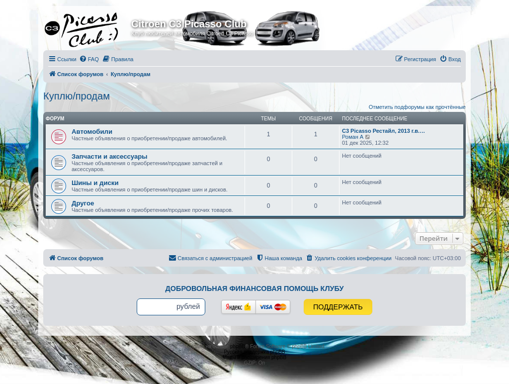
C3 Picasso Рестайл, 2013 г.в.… (383, 131)
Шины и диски (95, 183)
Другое (83, 203)
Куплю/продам (76, 96)
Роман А (352, 137)
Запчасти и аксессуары (110, 156)
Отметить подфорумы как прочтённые (417, 107)
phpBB (237, 346)
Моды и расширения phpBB (254, 357)
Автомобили (92, 131)
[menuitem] (89, 59)
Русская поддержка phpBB (254, 352)
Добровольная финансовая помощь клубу (255, 288)
